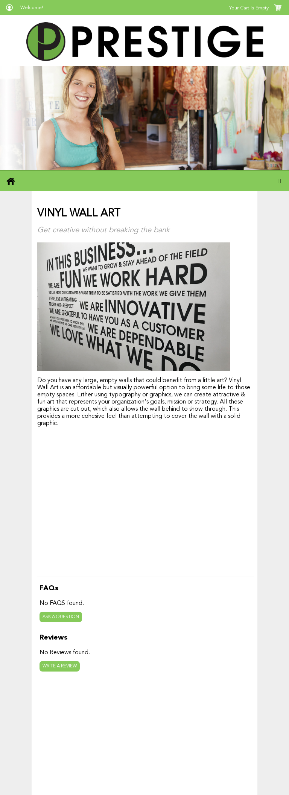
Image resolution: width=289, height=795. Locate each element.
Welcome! (31, 7)
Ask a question (61, 617)
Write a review (60, 666)
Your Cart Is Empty (249, 8)
